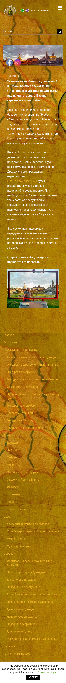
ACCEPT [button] (33, 677)
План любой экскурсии (22, 181)
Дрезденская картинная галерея (28, 523)
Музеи (7, 516)
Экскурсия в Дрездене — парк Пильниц (32, 364)
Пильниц (12, 449)
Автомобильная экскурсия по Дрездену (32, 357)
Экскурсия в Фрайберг (21, 405)
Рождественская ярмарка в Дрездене (31, 638)
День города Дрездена (21, 609)
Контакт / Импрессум (17, 653)
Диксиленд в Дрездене (22, 579)
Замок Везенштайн (19, 509)
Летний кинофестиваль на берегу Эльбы (33, 594)
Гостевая (9, 646)
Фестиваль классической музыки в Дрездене (29, 562)
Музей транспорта (19, 546)
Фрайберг (13, 486)
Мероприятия (12, 553)
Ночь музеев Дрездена (22, 616)
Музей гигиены (16, 538)
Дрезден (12, 442)
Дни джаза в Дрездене (21, 631)
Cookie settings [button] (47, 672)
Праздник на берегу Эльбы (24, 587)
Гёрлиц (11, 501)
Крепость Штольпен (20, 412)
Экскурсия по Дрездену (22, 349)
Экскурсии (10, 342)
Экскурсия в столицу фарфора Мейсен (32, 379)
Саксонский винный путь (23, 479)
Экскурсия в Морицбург (22, 372)
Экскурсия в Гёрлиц (20, 420)
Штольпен (13, 494)
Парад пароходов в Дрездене (26, 572)
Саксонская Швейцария (22, 386)
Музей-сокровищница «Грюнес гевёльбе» (34, 531)
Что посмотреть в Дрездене (25, 427)
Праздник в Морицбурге (22, 624)
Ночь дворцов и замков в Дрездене (30, 601)
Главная (8, 335)
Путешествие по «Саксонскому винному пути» (33, 396)
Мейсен (12, 457)
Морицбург (14, 464)
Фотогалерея (11, 435)
